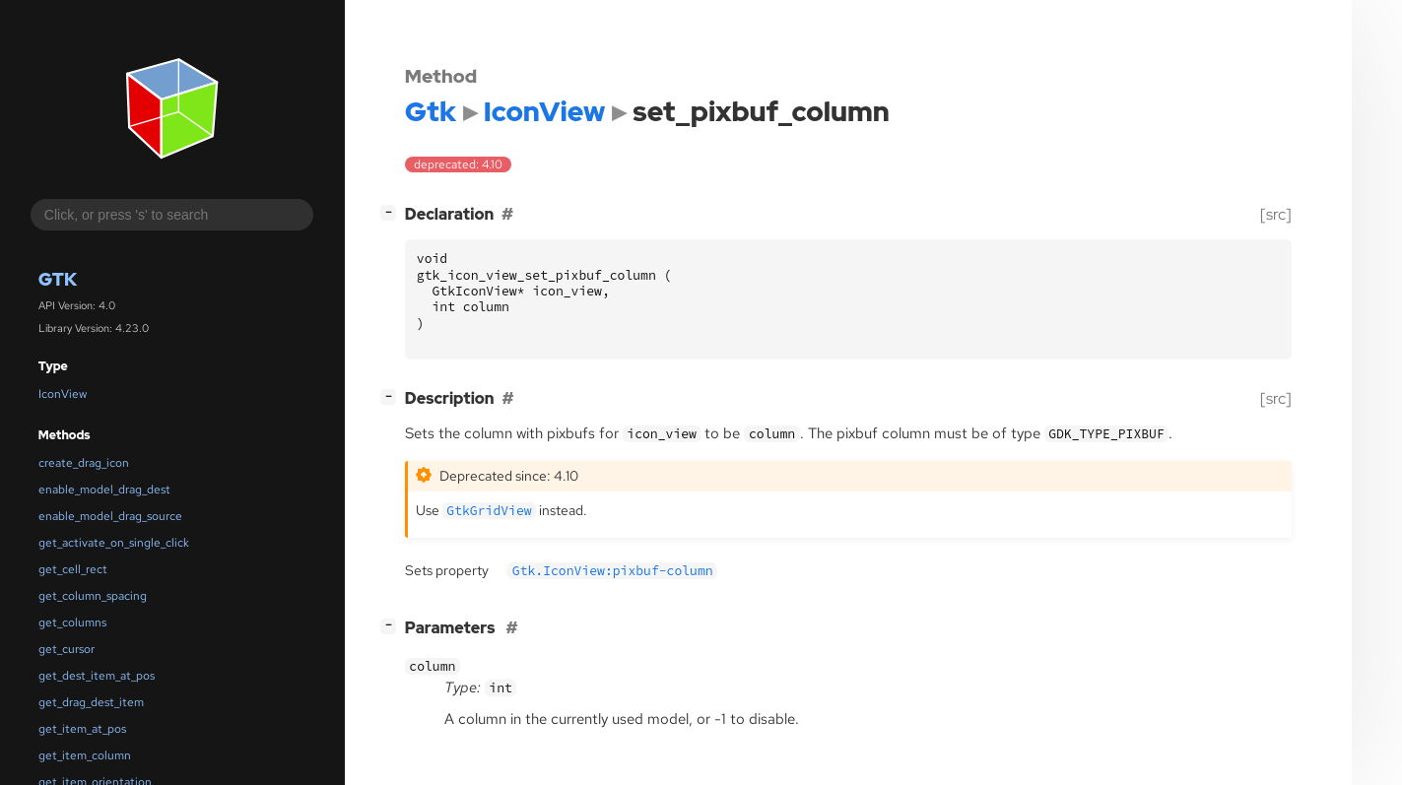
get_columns (72, 622)
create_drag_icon (83, 463)
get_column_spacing (92, 596)
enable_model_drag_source (110, 516)
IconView (62, 394)
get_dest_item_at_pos (96, 676)
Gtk (57, 279)
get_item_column (84, 755)
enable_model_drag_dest (104, 489)
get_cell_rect (72, 569)
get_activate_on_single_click (113, 543)
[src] (1276, 214)
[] (392, 212)
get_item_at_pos (82, 729)
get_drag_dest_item (91, 702)
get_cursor (66, 649)
